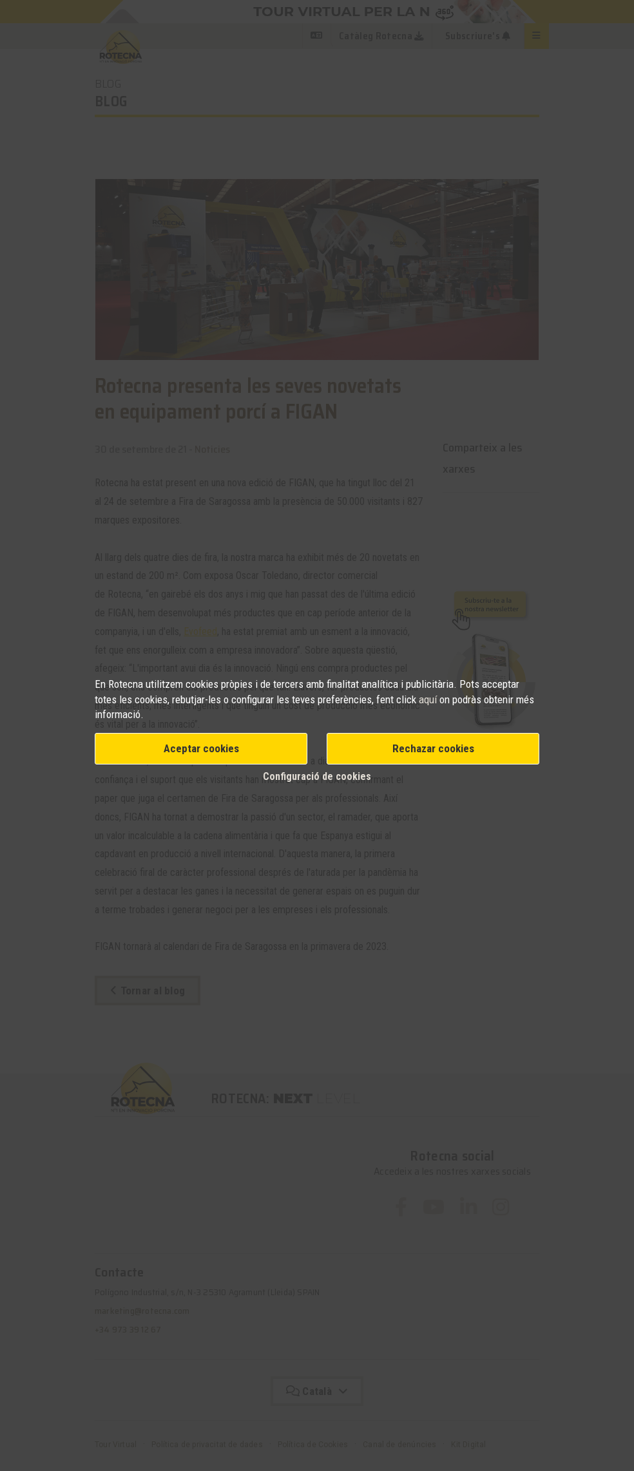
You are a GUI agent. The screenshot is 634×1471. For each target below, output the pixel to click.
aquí (429, 699)
